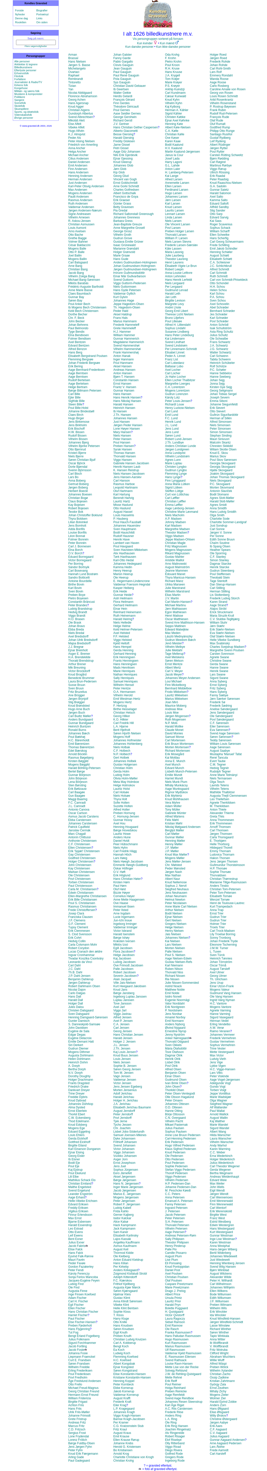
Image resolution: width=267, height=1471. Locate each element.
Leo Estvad (75, 1228)
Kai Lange (171, 176)
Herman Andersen (80, 179)
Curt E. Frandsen (79, 1360)
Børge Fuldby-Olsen (81, 1443)
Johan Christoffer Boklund (85, 515)
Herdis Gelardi (122, 96)
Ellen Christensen (80, 847)
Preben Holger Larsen (179, 231)
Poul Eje (73, 1166)
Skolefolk (19, 105)
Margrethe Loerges (177, 383)
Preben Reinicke (176, 1391)
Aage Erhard (76, 1197)
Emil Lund (171, 415)
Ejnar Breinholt (78, 650)
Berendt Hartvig (123, 498)
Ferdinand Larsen (176, 189)
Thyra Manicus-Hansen (180, 577)
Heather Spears (220, 550)
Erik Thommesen (221, 823)
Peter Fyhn (75, 1450)
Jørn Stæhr (217, 626)
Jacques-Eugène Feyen (84, 1280)
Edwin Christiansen (81, 892)
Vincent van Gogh (125, 179)
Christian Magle (175, 543)
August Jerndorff (124, 1111)
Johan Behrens (78, 325)
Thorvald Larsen (176, 234)
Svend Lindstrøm (176, 345)
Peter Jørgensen (124, 1201)
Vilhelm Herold (123, 695)
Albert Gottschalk (124, 193)
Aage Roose (218, 82)
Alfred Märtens (174, 816)
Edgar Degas (77, 1034)
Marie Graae (121, 255)
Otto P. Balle (76, 252)
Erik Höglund (121, 875)
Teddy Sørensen (220, 740)
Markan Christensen (81, 872)
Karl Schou (217, 293)
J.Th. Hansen (122, 415)
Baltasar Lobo (174, 366)
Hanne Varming (220, 1014)
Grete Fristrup (77, 1419)
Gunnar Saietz (219, 189)
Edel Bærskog (77, 750)
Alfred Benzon (77, 349)
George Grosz (122, 231)
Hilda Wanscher (220, 1135)
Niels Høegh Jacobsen (128, 861)
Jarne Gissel (121, 144)
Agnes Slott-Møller (222, 498)
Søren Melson (174, 660)
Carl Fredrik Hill (123, 723)
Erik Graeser (121, 200)
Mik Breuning (77, 667)
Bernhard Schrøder (222, 311)
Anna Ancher (76, 148)
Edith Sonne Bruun (222, 539)
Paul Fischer (76, 1318)
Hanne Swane (219, 667)
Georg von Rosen (221, 92)
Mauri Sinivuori (219, 439)
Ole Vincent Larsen (177, 224)
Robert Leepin (174, 269)
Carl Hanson (121, 480)
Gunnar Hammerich (126, 338)
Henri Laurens (174, 262)
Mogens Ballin (77, 259)
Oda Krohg (172, 54)
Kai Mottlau (172, 757)
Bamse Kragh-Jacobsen (129, 1419)
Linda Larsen (173, 217)
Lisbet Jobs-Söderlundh (128, 1131)
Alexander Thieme (222, 813)
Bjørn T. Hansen (123, 376)
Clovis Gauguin (123, 65)
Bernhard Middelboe (178, 688)
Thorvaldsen (218, 875)
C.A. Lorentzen (175, 387)
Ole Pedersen (174, 1156)
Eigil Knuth (120, 1332)
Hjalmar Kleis (122, 1294)
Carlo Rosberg (219, 86)
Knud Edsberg (77, 1124)
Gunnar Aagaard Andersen (227, 1440)
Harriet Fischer (78, 1315)
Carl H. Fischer (78, 1301)
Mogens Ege (76, 1128)
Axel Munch (173, 764)
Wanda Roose (219, 79)
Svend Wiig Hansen (223, 1266)
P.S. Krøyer (172, 86)
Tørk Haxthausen (124, 557)
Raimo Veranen (220, 1031)
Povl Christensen (79, 879)
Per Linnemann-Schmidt (181, 349)
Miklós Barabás (78, 283)
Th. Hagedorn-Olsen (126, 307)
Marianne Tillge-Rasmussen (228, 882)
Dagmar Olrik (174, 1055)
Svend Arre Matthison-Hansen (185, 622)
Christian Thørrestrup (224, 879)
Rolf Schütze (218, 366)
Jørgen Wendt (219, 1194)
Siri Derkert (75, 1045)
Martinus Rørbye (221, 165)
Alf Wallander (218, 1107)
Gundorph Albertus (80, 113)
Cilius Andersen (78, 158)
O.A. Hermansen (124, 692)
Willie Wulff (217, 1360)
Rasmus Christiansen (82, 906)
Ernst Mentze (174, 664)
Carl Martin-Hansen (178, 602)
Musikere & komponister (28, 94)
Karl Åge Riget (174, 1405)
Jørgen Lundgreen (177, 449)
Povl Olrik (171, 1066)
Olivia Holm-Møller (125, 778)
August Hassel (122, 512)
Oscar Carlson (77, 813)
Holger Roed (218, 54)
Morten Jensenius (125, 1090)
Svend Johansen (124, 1145)
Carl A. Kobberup (124, 1343)
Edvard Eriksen (78, 1204)
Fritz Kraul (120, 1429)
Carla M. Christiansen (82, 889)
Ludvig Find (76, 1284)
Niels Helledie (122, 622)
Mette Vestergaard (222, 1052)
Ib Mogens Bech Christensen (87, 307)
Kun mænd (167, 43)
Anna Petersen (175, 1197)
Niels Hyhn (120, 847)
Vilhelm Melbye (175, 647)
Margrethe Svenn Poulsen (227, 650)
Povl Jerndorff (122, 1118)
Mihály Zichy (218, 1391)
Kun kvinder (145, 43)
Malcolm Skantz (220, 442)
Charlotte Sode (219, 518)
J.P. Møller (172, 851)
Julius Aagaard (219, 1436)
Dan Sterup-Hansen (223, 584)
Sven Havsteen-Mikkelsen (130, 550)
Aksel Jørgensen (124, 1176)
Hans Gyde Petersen (127, 290)
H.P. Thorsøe (218, 868)
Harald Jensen (122, 1038)
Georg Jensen (122, 1031)
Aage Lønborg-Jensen (179, 508)
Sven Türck (217, 955)
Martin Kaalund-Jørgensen (182, 151)
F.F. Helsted (121, 636)
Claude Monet (174, 730)
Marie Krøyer (173, 82)
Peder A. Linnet (175, 356)
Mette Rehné (173, 1377)
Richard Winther (220, 1329)
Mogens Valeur (219, 989)
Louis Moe (172, 712)
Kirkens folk (21, 85)
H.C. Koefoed (122, 1360)
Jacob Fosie (76, 1350)
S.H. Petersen (174, 1221)
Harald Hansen (123, 404)
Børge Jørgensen (124, 1180)
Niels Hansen (122, 435)
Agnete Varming (220, 1010)
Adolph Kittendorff (125, 1277)
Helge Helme (121, 626)
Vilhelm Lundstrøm (177, 456)
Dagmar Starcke (220, 563)
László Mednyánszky (178, 636)
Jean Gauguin (122, 68)
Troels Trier (217, 927)
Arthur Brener (77, 664)
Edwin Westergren (222, 1225)
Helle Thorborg (219, 844)
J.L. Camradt (76, 806)
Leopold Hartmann (125, 487)
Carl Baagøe (76, 792)
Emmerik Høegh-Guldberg (130, 865)
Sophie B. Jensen (124, 1066)
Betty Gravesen (123, 207)
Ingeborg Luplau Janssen (130, 996)
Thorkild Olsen (174, 1090)
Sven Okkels (173, 1045)
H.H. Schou (217, 286)
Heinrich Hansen (124, 408)
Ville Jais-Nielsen (124, 982)
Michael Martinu (175, 605)
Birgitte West (218, 1214)
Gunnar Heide (122, 595)
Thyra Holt (120, 799)
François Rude (219, 117)
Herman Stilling (220, 591)
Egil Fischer (76, 1305)
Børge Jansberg (123, 993)
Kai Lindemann (175, 338)
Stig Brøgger (76, 702)
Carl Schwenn (219, 356)
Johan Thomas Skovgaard (227, 477)
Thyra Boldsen (77, 518)
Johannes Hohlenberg (127, 744)
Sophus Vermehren (222, 1045)
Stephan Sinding (220, 435)
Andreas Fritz (77, 1422)
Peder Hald (120, 311)
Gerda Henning (123, 650)
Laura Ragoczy (175, 1318)
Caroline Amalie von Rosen (228, 89)
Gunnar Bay (76, 297)
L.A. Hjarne (120, 726)
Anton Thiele (218, 809)
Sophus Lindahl (175, 328)
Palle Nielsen (173, 951)
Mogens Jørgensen (126, 1197)
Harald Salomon (220, 193)
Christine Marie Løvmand (181, 512)
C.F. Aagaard (218, 1429)
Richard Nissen (175, 976)
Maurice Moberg (176, 705)
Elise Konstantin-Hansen (129, 1374)
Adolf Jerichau (122, 1093)
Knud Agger (76, 106)
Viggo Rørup (218, 169)
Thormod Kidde (123, 1253)
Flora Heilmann (123, 602)
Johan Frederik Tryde (224, 941)
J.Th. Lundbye (174, 442)
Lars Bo (73, 477)
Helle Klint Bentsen (125, 1308)
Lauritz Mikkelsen (176, 695)
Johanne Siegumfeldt (224, 404)
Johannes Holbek (124, 761)
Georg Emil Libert (176, 311)
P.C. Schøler (218, 370)
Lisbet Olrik (172, 1062)
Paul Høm (119, 885)
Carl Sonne (217, 529)
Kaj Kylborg (172, 106)
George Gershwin (124, 117)
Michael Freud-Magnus (83, 1388)
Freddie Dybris (78, 1097)
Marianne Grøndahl (126, 248)
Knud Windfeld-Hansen (225, 1318)
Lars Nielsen (173, 944)
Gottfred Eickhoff (79, 1142)
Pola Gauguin (122, 79)
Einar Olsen (173, 1076)
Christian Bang (78, 269)
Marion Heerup (123, 574)
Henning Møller (175, 840)
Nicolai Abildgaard (80, 92)
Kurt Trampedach (221, 906)
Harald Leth (172, 293)
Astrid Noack (173, 986)
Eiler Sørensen (219, 726)
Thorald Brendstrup (81, 660)
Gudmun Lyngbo (176, 470)
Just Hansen (121, 421)
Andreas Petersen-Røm (180, 1235)
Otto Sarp (216, 214)
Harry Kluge (121, 1318)
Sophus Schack (220, 228)
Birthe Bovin (76, 584)
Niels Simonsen (220, 425)
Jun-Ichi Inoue (122, 920)
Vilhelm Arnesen (79, 217)
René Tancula (219, 757)
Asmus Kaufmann (125, 1246)
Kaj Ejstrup (75, 1169)
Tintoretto (74, 82)
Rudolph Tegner (220, 771)
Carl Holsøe (121, 792)
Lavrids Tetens (219, 785)
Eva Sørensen (219, 730)
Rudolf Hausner (123, 536)
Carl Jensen (121, 1027)
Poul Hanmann (123, 363)
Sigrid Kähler (173, 113)
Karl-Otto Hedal (123, 560)
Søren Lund (173, 435)
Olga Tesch (217, 782)
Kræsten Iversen (124, 941)
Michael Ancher (78, 155)
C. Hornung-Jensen (126, 816)
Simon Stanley (219, 560)
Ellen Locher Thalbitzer (180, 380)
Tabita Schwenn (220, 359)
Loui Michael (173, 681)
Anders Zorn (218, 1405)
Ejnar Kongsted (123, 1367)
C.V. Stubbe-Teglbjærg (224, 619)
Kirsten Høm (121, 882)
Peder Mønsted (175, 868)
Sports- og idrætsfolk (26, 111)
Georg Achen (77, 99)
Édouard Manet (175, 574)
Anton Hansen (122, 373)
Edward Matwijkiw (177, 629)
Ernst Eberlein (77, 1111)
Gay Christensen (79, 854)
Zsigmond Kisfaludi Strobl (130, 1273)
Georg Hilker (121, 716)
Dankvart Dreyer (79, 1090)
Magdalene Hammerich (128, 342)
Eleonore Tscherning (223, 944)
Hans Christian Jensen (128, 1034)
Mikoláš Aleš (76, 120)
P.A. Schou (217, 297)
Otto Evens (75, 1232)
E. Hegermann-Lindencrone (131, 581)
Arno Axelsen (77, 231)
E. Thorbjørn (218, 840)
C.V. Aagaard (218, 1433)
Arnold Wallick (219, 1114)
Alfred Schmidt (219, 269)
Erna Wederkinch (221, 1156)
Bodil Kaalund (174, 144)
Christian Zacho (220, 1374)
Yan (70, 89)
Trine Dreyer (76, 1093)
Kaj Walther (217, 1121)
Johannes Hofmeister (127, 740)
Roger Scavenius (221, 224)
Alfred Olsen (173, 1069)
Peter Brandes (77, 605)
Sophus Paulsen (176, 1131)
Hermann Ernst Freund (83, 1395)
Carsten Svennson (222, 653)
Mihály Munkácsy (176, 785)
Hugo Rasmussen (177, 1339)
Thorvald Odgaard (177, 1041)
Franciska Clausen (80, 917)
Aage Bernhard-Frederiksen (86, 370)
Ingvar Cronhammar (81, 955)
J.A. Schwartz (219, 345)
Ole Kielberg (121, 1256)
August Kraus (122, 1433)
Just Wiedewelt (220, 1259)
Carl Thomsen (219, 830)
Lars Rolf (216, 72)
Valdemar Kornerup (126, 1395)
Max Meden (173, 633)
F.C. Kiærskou (122, 1280)
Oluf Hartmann (123, 491)
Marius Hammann (125, 321)
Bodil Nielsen (173, 913)
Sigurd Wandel (219, 1128)
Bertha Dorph (77, 1069)
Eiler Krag (119, 1405)
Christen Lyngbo (176, 466)
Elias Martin (173, 595)
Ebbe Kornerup (123, 1388)
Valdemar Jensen (124, 1079)
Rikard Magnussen (177, 553)
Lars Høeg (120, 858)
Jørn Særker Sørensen (225, 698)
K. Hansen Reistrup (126, 470)
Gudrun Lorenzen (176, 394)
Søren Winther (219, 1332)
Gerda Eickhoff (78, 1138)
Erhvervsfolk (21, 73)
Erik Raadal (217, 176)
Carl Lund (171, 411)
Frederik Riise (174, 1412)
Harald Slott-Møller (222, 501)
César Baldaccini (79, 245)
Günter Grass (122, 203)
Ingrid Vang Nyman (222, 1000)
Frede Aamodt (219, 1450)
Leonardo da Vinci (80, 962)
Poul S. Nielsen (175, 955)
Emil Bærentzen (78, 744)
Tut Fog (73, 1332)
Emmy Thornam (220, 851)
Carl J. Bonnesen (79, 546)
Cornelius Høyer (124, 896)
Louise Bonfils (77, 532)
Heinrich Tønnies (221, 958)
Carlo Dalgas (76, 993)
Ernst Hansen (122, 383)
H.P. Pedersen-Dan (178, 1183)
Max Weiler (217, 1183)
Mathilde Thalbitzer (222, 792)
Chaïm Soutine (219, 543)
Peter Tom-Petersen (223, 892)
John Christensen (79, 865)
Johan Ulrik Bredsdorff (83, 640)
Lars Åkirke (217, 1446)
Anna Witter (217, 1339)
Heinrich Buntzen (79, 726)
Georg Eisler (76, 1156)
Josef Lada (172, 158)
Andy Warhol (218, 1145)
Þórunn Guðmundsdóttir (129, 273)
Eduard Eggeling (79, 1131)
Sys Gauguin (121, 82)
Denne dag (21, 18)
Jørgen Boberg (78, 487)
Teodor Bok (75, 512)
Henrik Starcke (219, 567)
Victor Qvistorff (174, 1315)
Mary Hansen (122, 432)
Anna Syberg (218, 681)
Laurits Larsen (174, 210)
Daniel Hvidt (121, 840)
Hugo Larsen (173, 193)
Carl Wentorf (218, 1208)
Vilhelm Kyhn (173, 103)
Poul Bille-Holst (78, 408)
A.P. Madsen (173, 518)
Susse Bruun (76, 685)
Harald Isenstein (124, 934)
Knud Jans (120, 989)
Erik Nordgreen (175, 1007)
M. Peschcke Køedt (178, 1190)
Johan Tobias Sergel (223, 394)
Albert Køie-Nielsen (178, 127)
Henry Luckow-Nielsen (180, 408)
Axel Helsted (121, 633)
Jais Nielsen (173, 934)
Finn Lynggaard (175, 480)
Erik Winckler (218, 1311)
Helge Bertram (77, 387)
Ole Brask (74, 622)
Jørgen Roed (218, 58)
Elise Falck (75, 1249)
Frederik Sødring (221, 705)
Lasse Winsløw (220, 1325)
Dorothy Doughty (79, 1076)
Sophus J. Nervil (176, 885)
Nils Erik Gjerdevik (125, 155)
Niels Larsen (173, 221)
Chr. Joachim (122, 1128)
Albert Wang (218, 1131)
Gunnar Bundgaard (81, 723)
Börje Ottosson (175, 1114)
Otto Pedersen (174, 1159)
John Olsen (172, 1086)
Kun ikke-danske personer (173, 46)
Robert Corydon (78, 948)
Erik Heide (120, 591)
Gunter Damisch (79, 1021)
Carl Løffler (172, 498)
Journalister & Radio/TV (28, 82)
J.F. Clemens (76, 920)
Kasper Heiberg (123, 588)
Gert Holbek (121, 757)
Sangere (19, 99)
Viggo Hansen (122, 460)
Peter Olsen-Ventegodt (180, 1093)
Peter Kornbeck (123, 1384)
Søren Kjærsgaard (125, 1291)
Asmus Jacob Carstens (83, 816)
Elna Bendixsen (78, 335)
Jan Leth (170, 297)
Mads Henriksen (124, 667)
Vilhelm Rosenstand (223, 103)
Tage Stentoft (218, 581)
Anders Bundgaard (80, 719)
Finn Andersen (77, 169)
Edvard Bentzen (78, 345)
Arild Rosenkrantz (221, 99)
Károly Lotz (172, 397)
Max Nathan (173, 875)
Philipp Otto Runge (222, 131)
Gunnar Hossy (122, 820)
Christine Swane (220, 660)
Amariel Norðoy (175, 1017)
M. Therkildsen (219, 806)
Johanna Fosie (78, 1353)
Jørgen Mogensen (177, 716)
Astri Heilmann (123, 598)
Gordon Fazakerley (81, 1266)
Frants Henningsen (125, 660)
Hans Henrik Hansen (127, 397)
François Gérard (124, 99)
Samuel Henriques (125, 681)
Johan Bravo (76, 626)
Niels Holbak (121, 747)
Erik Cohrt (74, 937)
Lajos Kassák (122, 1239)
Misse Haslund (123, 505)
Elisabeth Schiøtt (221, 259)
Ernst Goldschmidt (125, 183)
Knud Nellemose (176, 882)
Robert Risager (175, 1436)
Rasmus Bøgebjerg (81, 757)
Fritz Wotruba (219, 1350)
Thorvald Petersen (177, 1225)
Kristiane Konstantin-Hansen (132, 1377)
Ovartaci (73, 72)
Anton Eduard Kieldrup (128, 1259)
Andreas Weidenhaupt (224, 1176)
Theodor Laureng (176, 259)
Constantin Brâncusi (81, 602)
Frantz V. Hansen (124, 387)
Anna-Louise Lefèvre (178, 273)
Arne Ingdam (121, 913)
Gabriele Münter (175, 813)
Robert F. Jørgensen (126, 1204)
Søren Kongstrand (125, 1370)
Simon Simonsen (221, 432)
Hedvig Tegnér (219, 768)
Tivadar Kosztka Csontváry (86, 958)
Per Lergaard (173, 286)
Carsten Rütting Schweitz (226, 155)
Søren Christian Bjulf (81, 460)
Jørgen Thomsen (221, 834)
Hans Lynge (173, 477)
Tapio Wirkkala (219, 1336)
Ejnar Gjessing (123, 158)
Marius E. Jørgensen (127, 1194)
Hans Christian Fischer (83, 1311)
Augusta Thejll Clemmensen (228, 795)
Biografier (42, 10)
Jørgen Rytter (219, 148)
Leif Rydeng (218, 141)
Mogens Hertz (122, 702)
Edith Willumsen (220, 1298)
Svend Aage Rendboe (179, 1398)
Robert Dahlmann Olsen (84, 986)
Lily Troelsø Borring (222, 934)
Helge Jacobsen (123, 955)
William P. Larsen (176, 238)
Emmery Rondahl (221, 75)
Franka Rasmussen (178, 1332)
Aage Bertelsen (78, 383)
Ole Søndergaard (221, 716)
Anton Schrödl (219, 325)
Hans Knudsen (123, 1325)
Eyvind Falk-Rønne (81, 1256)
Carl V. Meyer (174, 671)
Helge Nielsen (174, 927)
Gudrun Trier (218, 917)
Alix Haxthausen (124, 553)
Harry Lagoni (173, 162)
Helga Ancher (77, 151)
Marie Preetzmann (177, 1287)
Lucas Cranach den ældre (85, 951)
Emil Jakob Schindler (223, 248)
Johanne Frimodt (79, 1415)
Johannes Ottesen (177, 1104)
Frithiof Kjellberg (124, 1284)
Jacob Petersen (175, 1214)
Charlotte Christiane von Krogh (133, 1457)
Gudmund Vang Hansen (225, 993)
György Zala (218, 1384)
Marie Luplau (173, 463)
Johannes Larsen (176, 196)
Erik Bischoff (76, 428)
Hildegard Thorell (221, 847)
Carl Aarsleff (218, 1453)
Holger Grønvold (124, 252)
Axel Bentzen (77, 342)
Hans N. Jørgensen (126, 1183)
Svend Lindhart (175, 342)
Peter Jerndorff (123, 1114)
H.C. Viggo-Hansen (222, 1069)
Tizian (72, 86)
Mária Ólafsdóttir (176, 1048)
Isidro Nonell (173, 996)
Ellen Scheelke (219, 234)
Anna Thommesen (222, 820)
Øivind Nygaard (175, 1027)
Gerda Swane (219, 664)
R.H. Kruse (172, 68)
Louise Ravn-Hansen (179, 1363)
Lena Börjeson (77, 782)
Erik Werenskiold (221, 1211)
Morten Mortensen (177, 747)
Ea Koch (118, 1350)
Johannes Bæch (79, 733)
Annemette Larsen (177, 183)
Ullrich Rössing (219, 172)
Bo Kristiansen (122, 1450)
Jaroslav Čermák (79, 830)
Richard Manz (174, 581)
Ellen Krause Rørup (126, 1440)
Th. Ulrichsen (218, 979)
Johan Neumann (176, 896)
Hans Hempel (122, 647)
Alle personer (22, 61)
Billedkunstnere (23, 67)
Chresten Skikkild (221, 446)
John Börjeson (77, 778)
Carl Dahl (74, 965)
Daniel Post (172, 1270)
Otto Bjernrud (77, 449)
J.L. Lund (171, 425)
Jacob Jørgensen (124, 1190)
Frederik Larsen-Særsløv (181, 245)
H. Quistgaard (174, 1311)
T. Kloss (118, 1315)
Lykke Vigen (218, 1066)
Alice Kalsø (120, 1221)
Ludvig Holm (121, 775)
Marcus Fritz (76, 1426)
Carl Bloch (75, 473)
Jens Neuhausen (176, 892)
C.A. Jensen (121, 1024)
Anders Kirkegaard (125, 1270)
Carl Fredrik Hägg (125, 851)
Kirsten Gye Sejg (221, 387)
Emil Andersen (77, 165)
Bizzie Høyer (121, 892)
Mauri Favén (76, 1259)
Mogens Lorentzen (177, 390)
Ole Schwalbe (219, 338)
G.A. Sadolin (218, 186)
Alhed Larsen (174, 179)
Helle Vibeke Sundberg (225, 640)
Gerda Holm (121, 771)
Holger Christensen (81, 861)
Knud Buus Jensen (125, 1055)
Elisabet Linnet (175, 352)
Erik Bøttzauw (77, 789)
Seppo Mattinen (175, 626)
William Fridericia (79, 1398)
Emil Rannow (174, 1325)
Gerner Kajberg (123, 1214)
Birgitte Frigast (77, 1401)
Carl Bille (74, 394)
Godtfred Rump (220, 127)
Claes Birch (75, 415)
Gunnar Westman (221, 1235)
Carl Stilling (217, 588)
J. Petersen (172, 1211)
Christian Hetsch (124, 712)
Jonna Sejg (217, 383)
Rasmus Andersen (80, 200)
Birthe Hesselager (125, 709)
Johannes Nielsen (177, 937)
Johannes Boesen (80, 494)
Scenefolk (20, 102)
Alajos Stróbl (218, 608)
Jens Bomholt (77, 525)
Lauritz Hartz (121, 501)
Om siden (42, 22)
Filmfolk (18, 76)
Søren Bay (75, 300)
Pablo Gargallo (123, 61)
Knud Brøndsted (79, 705)
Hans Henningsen (125, 664)
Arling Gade (76, 1457)
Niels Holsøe (121, 795)
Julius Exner (76, 1242)
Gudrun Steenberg (222, 570)
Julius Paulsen (174, 1128)
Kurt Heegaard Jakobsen (129, 986)
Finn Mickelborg (175, 685)
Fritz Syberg (218, 688)
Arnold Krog (121, 1453)
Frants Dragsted (79, 1083)
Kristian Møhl (173, 823)
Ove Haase (120, 903)
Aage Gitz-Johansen (126, 151)
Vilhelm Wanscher (221, 1142)
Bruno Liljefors (174, 318)
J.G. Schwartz (219, 349)
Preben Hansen (123, 446)
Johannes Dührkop (80, 1104)
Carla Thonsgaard (221, 837)
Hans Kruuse (173, 72)
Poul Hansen (121, 442)
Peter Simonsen (220, 428)
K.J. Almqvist (76, 134)
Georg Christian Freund (83, 1391)
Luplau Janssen (123, 1000)
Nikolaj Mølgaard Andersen (183, 827)
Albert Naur (172, 879)
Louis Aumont (77, 228)
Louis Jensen (122, 1059)
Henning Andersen (80, 176)
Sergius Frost (77, 1433)
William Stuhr (218, 622)
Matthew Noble (175, 989)
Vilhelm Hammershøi (127, 349)
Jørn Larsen (173, 200)
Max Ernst (75, 1218)
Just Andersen (77, 183)
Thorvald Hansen (124, 456)
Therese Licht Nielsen (179, 314)
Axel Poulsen (173, 1273)
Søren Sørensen (220, 737)
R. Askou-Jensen (79, 221)
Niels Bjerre (76, 456)
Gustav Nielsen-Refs (178, 962)
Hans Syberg (218, 692)
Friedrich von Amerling (83, 144)
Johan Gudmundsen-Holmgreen (134, 266)
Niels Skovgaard (220, 480)
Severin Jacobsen (125, 976)
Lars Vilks (216, 1072)
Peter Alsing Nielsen (81, 141)
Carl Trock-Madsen (222, 931)
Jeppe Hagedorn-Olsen (128, 304)
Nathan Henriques (125, 674)
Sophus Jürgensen (125, 1169)
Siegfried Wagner (221, 1104)
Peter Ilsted (120, 910)
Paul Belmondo (78, 328)
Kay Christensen (79, 868)
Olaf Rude (216, 120)
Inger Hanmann (123, 359)
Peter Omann (174, 1100)
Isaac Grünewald (124, 245)
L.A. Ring (171, 1419)
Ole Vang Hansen (221, 996)
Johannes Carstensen (82, 823)
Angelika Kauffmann (126, 1242)
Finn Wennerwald (221, 1204)
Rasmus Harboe (124, 484)
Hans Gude (120, 259)
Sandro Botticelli (79, 577)
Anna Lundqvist (175, 453)
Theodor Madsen (176, 532)
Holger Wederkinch (222, 1159)
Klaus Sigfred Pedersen (180, 1149)
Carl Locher (172, 373)
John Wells (217, 1187)
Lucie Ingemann (123, 917)
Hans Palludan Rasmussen (183, 1336)
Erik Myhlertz (173, 795)
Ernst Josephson (124, 1163)
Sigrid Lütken (173, 487)
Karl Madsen (173, 525)
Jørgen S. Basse (79, 65)
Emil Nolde (172, 993)
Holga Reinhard (175, 1388)
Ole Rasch (172, 1329)
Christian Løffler (175, 501)
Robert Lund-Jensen (178, 439)
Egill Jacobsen (122, 948)
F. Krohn (170, 58)
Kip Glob (119, 172)
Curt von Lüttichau (177, 494)
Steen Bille (75, 404)
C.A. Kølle (171, 131)
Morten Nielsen (175, 948)
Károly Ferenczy (79, 1273)
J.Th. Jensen (121, 1048)
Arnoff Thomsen (220, 827)
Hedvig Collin (77, 941)
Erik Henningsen (124, 657)
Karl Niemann (174, 965)
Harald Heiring (122, 619)
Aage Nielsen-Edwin (178, 958)
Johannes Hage (123, 300)
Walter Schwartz (220, 352)
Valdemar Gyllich (124, 293)
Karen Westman (220, 1242)
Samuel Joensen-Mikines (129, 1135)
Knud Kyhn (172, 99)
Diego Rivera (173, 1450)
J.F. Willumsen (219, 1301)
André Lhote (173, 307)
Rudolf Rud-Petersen (223, 113)
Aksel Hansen (122, 366)
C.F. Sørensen (219, 723)
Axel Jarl (119, 1007)
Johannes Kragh (124, 1412)
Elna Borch (75, 550)
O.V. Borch (75, 553)
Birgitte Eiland (77, 1145)
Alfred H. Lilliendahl (178, 325)
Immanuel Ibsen (123, 906)
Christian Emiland (80, 1183)
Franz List (171, 359)
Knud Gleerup (122, 162)
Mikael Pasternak (176, 1124)
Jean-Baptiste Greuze (127, 224)
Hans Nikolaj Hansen (127, 401)
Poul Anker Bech (79, 304)
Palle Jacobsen (123, 969)
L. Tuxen (215, 951)
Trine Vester (218, 1048)
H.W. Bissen (76, 432)
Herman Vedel (219, 1021)
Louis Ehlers (76, 1135)
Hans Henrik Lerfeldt (178, 279)
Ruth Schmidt (219, 276)
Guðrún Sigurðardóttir (224, 415)
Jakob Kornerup (123, 1391)
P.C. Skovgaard (220, 484)
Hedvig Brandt (77, 612)
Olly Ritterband (175, 1443)
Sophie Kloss (122, 1311)
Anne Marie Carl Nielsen (181, 906)
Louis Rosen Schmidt (224, 96)
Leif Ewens (75, 1235)
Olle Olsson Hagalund (179, 1097)
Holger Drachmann (80, 1079)
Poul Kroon (172, 65)
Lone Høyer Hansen (126, 428)
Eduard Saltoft (219, 203)
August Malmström (177, 567)
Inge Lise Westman (222, 1239)
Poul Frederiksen (79, 1374)
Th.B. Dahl (75, 972)
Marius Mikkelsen (176, 698)
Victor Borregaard (80, 560)
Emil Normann (174, 1021)
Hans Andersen (78, 172)
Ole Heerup (120, 577)
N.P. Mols (171, 723)
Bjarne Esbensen (79, 1221)
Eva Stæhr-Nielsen (222, 633)
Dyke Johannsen (124, 1138)
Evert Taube (218, 761)
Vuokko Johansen (125, 1156)
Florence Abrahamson (82, 96)
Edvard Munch (174, 768)
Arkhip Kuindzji (175, 89)
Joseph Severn (219, 397)
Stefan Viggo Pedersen (180, 1169)
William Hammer (124, 335)
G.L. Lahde (172, 165)
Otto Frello (75, 1384)
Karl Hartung (121, 494)
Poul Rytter (217, 151)
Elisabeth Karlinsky (125, 1235)
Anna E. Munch (175, 761)
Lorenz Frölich (77, 1440)
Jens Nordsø (173, 1014)
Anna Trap (216, 910)
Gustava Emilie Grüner (128, 241)
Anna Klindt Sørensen (127, 1301)
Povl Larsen (173, 228)
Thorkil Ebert (76, 1114)
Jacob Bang (76, 273)
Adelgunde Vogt (220, 1083)
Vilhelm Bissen (78, 439)
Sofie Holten (121, 802)
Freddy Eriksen (78, 1208)
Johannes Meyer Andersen (182, 678)
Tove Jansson (122, 1003)
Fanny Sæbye (219, 695)
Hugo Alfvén (76, 131)
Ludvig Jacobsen (124, 962)
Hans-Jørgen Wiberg (223, 1249)
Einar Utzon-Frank (222, 986)
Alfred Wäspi (218, 1363)
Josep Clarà (76, 913)
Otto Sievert (217, 411)
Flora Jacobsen (123, 951)
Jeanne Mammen (176, 570)
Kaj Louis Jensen (124, 1052)
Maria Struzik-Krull (222, 615)
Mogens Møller (175, 858)
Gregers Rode (174, 1457)
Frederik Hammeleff (126, 325)
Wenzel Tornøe (219, 899)
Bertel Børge (76, 771)
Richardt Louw (174, 404)
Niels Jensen (121, 1062)
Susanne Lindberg (177, 331)
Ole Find (73, 1287)
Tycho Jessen (122, 1124)
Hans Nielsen (77, 61)
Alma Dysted (76, 1107)
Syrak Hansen (122, 449)
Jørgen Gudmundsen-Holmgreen (134, 269)
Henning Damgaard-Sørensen (88, 1017)
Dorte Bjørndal (77, 466)
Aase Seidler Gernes (127, 113)
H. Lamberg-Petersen (179, 172)
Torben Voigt (218, 1090)
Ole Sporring (218, 553)
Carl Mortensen (175, 740)
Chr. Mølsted (173, 865)
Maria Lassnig (174, 252)
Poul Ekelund (77, 1173)
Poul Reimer (173, 1384)
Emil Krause (121, 1436)
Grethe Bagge (77, 238)
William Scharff (219, 231)
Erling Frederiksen (80, 1370)
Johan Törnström (221, 962)
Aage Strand (218, 605)
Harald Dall (75, 1000)
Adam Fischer (77, 1298)
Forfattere (20, 79)
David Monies (174, 733)
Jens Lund (172, 428)
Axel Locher (173, 370)
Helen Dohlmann (79, 1059)
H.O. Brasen (76, 619)
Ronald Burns (77, 730)
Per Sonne (217, 536)
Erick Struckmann (221, 612)
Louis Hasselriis (123, 515)
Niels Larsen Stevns (178, 241)
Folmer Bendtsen (79, 338)
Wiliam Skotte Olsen (223, 449)
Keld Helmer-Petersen (127, 629)
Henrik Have (121, 539)
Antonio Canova (78, 809)
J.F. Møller (172, 847)
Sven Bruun (76, 688)
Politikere (19, 96)
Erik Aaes (216, 1426)
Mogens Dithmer (79, 1052)
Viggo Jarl (119, 1010)
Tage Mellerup (174, 653)
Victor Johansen (123, 1149)
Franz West (217, 1218)
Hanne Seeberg (220, 376)
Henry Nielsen (174, 931)
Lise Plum (171, 1259)
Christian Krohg (123, 1460)
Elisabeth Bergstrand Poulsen (87, 356)
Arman (72, 54)
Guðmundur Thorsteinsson (227, 865)
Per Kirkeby (121, 1266)
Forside (19, 10)
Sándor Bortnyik (78, 567)
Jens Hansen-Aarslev (127, 477)
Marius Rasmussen (178, 1346)
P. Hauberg (120, 518)
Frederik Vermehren (223, 1038)
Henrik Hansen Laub (126, 466)
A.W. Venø (217, 1027)
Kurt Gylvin (120, 297)
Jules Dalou (76, 1007)
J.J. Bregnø (75, 647)
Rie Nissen (172, 979)
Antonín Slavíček (221, 491)
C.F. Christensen (79, 844)
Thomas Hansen (124, 453)
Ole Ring (171, 1422)
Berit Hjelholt (121, 730)
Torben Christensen (81, 882)
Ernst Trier (216, 913)
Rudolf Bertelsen (79, 380)
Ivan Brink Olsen (176, 1083)
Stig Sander (217, 210)
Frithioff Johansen (125, 1142)
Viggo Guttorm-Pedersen (129, 283)
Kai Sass (215, 221)
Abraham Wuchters (222, 1356)
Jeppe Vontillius (220, 1093)
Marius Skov (218, 456)
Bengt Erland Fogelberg (84, 1336)
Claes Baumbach (79, 293)
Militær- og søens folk (26, 91)
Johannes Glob (123, 165)
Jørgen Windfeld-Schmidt (226, 1322)
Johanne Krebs (123, 1443)
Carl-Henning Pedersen (180, 1138)
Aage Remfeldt (175, 1395)
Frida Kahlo (120, 1211)
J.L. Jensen (120, 1045)
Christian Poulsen (176, 1277)
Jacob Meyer (173, 674)
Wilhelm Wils (218, 1308)
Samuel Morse (174, 737)
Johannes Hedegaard (127, 563)
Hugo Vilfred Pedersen (180, 1145)
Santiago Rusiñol (221, 134)
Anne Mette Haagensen (128, 899)
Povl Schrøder (219, 321)
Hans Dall (74, 996)
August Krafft (121, 1398)
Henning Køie (174, 124)
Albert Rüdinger (220, 144)
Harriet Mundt (174, 778)
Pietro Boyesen (78, 598)
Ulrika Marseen (175, 584)
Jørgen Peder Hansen (127, 425)
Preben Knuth (122, 1336)
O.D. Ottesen (173, 1107)
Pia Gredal (120, 210)
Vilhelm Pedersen (176, 1180)
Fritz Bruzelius (77, 692)
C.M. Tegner (218, 764)
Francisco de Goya (125, 196)
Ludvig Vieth (218, 1059)
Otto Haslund (122, 508)
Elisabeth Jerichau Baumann (132, 1107)
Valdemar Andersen (81, 207)
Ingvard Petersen (176, 1208)
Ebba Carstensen (79, 820)
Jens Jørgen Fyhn (80, 1446)
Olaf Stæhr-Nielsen (222, 636)
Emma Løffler (174, 505)
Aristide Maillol (174, 560)
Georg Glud (121, 176)
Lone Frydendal (78, 1436)
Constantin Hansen (125, 380)
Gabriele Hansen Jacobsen (131, 463)
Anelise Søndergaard (224, 709)
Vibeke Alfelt (76, 127)
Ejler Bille (74, 397)
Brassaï (73, 58)
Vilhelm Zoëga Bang (81, 276)
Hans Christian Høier (127, 879)
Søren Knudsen (123, 1329)
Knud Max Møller (176, 854)
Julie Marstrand (175, 588)
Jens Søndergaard (222, 712)
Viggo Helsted (122, 640)
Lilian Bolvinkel (78, 522)
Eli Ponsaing (173, 1263)
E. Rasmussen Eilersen (180, 1356)
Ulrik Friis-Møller (79, 1412)
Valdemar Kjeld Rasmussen (183, 1353)
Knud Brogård (77, 674)
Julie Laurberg (174, 255)
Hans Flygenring (79, 1329)
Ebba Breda (76, 629)
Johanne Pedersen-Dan (180, 1187)
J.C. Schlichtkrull (221, 266)
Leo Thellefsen (219, 799)
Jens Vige (216, 1062)
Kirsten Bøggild (78, 761)
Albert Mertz (173, 667)
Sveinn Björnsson (79, 470)
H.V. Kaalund (173, 148)
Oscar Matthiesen (176, 619)
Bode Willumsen (220, 1294)
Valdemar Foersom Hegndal (131, 584)
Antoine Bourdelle (80, 581)
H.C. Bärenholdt (78, 740)
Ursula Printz (173, 1298)
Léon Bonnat (76, 536)
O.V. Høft (119, 872)
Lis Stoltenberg (219, 595)
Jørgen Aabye (219, 1422)
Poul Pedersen (175, 1163)
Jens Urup (216, 982)
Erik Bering (75, 366)
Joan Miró (171, 702)
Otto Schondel (219, 283)
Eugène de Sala (78, 1031)
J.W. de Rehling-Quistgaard (183, 1374)
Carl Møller (172, 834)
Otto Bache (75, 234)
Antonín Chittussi (79, 837)
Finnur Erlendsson (80, 1214)
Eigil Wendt (217, 1190)
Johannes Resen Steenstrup (183, 1401)
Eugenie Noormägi (177, 1000)
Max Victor (217, 1055)
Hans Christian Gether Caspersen (135, 127)
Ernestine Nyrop (175, 1031)
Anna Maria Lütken (177, 484)
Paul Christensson (80, 885)
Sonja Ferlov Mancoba (83, 1277)
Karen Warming (220, 1149)
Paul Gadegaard (79, 1460)
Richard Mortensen (177, 750)
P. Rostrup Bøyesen (223, 106)
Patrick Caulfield (79, 827)
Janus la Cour (174, 155)
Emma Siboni (218, 401)
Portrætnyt (42, 14)
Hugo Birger (76, 418)
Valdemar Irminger (125, 927)
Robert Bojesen (78, 508)
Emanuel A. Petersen (179, 1201)
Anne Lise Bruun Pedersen (182, 1135)
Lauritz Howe (122, 834)
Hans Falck (75, 1253)
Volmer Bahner (78, 241)
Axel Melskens (174, 657)
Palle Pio (171, 1249)
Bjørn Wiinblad (219, 1270)
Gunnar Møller (174, 837)
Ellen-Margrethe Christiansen (87, 896)
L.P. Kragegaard (123, 1408)
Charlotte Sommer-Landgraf (228, 522)
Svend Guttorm (123, 279)
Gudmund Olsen (176, 1079)
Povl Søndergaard (222, 719)
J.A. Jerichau (121, 1104)
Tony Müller (172, 809)
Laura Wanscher (220, 1138)
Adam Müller (173, 806)
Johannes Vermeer (222, 1034)
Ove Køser (172, 138)
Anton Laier (172, 169)
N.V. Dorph (75, 1072)
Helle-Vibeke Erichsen (82, 1201)
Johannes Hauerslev (126, 525)
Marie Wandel (219, 1124)
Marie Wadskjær (220, 1097)
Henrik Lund (173, 421)
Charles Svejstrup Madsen (227, 647)
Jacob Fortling (77, 1346)
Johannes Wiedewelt (223, 1256)
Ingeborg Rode (175, 1460)
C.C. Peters (172, 1194)
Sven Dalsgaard (78, 1014)
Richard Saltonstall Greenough (133, 214)
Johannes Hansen (125, 418)
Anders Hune (122, 837)
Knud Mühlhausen (177, 799)
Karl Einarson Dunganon (84, 1149)
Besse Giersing (123, 134)
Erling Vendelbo (220, 1024)
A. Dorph (74, 1066)
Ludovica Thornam (222, 854)
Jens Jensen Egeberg (127, 1086)
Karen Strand (218, 602)
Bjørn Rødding (219, 158)
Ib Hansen (120, 411)
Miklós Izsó (120, 944)
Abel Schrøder (219, 307)
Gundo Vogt (217, 1086)
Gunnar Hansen (123, 390)
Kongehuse (21, 88)
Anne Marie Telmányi (223, 775)
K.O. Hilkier (120, 719)
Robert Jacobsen (124, 972)
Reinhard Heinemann (127, 612)
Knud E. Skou (219, 453)
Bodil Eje (74, 1163)
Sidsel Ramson (175, 1322)
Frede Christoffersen (81, 910)
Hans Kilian (120, 1263)
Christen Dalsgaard (81, 1010)
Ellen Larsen (173, 186)
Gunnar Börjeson (79, 775)
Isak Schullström (220, 328)
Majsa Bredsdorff (79, 643)
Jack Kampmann (124, 1228)
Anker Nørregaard (177, 1038)
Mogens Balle (77, 248)
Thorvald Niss (174, 972)
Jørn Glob (119, 169)
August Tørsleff (220, 969)
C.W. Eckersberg (79, 1118)
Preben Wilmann (221, 1305)
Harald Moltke (174, 726)
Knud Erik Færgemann (83, 1453)
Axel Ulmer (217, 972)
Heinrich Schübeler (222, 363)
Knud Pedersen (175, 1152)
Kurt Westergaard (221, 1232)
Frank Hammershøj (126, 352)
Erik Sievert (217, 408)
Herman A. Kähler (177, 110)
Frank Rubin (218, 110)
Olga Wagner (218, 1100)
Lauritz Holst (121, 789)
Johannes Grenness (126, 217)
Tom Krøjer (172, 79)
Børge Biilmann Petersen (84, 390)
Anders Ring (173, 1415)
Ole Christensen (79, 875)
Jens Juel (119, 1166)
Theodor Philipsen (177, 1242)
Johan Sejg (217, 380)
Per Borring (75, 563)
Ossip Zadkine (219, 1377)
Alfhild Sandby (219, 207)
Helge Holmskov (124, 785)
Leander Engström (80, 1194)
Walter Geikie (122, 92)
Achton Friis (76, 1405)
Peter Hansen (122, 439)
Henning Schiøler (221, 252)
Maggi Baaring (77, 799)
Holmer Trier (218, 924)
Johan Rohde (218, 65)
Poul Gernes (121, 110)
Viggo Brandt (76, 615)
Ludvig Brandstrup (80, 608)
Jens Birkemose (78, 421)
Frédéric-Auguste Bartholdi (86, 286)
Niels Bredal (76, 633)
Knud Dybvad (77, 1100)
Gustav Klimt (121, 1298)
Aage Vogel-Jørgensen (225, 1079)
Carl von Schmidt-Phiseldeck (229, 279)
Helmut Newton (175, 899)
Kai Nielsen (172, 941)
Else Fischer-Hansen (82, 1322)
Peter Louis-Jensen (178, 401)
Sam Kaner (120, 1232)
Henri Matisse (174, 615)
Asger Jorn (120, 1159)
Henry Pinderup (175, 1246)
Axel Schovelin (219, 304)
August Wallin (219, 1118)
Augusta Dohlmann (81, 1055)
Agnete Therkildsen (222, 802)
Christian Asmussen (81, 224)
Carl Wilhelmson (220, 1284)
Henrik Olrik (173, 1059)
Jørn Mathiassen (176, 608)
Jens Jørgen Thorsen (224, 861)
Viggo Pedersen (175, 1176)
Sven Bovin (75, 591)
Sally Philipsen (174, 1239)
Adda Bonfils (76, 529)
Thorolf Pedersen (176, 1173)
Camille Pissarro (176, 1253)
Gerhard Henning (124, 653)
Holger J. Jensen (124, 1041)
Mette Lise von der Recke (182, 1367)
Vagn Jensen (121, 1076)
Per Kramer (120, 1422)
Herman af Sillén (221, 418)
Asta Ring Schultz (221, 331)
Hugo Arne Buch (79, 709)
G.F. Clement (77, 924)
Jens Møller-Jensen (178, 861)
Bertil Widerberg (220, 1253)
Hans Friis (75, 1408)
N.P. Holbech (121, 754)
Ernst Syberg (218, 685)
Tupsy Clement (78, 927)
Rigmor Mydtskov (176, 792)
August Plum (173, 1256)
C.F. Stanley (218, 557)
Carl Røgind (218, 162)
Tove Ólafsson (174, 1052)
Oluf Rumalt (217, 124)
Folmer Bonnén (78, 539)
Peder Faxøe (76, 1263)
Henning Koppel (123, 1381)
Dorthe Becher (77, 314)
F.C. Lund (171, 418)
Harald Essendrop (80, 1225)
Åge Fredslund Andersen (84, 1381)
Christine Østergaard (223, 1419)
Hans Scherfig (219, 238)
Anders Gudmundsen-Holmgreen (135, 262)
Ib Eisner (74, 1159)
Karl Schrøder (219, 318)
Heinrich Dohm (78, 1062)
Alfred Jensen (122, 1017)
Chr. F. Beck (76, 318)
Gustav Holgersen (125, 764)
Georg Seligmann (221, 390)
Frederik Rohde (220, 61)
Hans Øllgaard (219, 1408)
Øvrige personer (23, 117)
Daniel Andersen (79, 162)
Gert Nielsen (173, 920)
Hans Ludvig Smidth (223, 512)
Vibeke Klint (121, 1305)
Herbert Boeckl (78, 491)
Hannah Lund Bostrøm (83, 574)
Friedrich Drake (78, 1086)
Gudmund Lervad (176, 290)
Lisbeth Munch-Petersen (181, 771)
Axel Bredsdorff (78, 636)
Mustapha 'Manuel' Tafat (226, 754)
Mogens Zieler (219, 1395)
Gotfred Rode (174, 1453)
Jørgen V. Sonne (221, 532)
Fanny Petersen (175, 1204)
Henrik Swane (219, 671)
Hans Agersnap (78, 103)
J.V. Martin (172, 598)
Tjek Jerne (120, 1121)
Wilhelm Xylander (221, 1370)
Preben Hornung (124, 813)
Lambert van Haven (126, 543)
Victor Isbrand (122, 931)
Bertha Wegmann (221, 1173)
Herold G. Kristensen (127, 1446)
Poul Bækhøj (76, 737)
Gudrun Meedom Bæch (180, 640)
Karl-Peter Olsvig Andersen (86, 186)
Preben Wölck (219, 1367)
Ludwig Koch (121, 1353)
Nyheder (20, 14)
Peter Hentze (122, 688)
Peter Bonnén (77, 543)
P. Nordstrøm (173, 1010)
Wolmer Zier (218, 1398)
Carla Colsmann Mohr (82, 944)
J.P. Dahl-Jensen (79, 976)
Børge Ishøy (121, 937)
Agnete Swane (219, 657)
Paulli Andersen (78, 196)
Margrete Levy (174, 304)
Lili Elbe (73, 1176)
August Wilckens (221, 1273)
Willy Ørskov (218, 1415)
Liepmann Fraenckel (81, 1356)
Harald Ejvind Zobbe (223, 1401)
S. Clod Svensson (80, 934)
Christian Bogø (78, 498)
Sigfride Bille (76, 401)
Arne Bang (75, 266)
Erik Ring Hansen (176, 1426)
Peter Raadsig (219, 179)
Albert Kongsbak (124, 1363)
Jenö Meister (173, 643)
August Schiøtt (219, 255)
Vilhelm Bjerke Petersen (84, 446)
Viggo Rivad (173, 1446)
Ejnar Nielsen (174, 917)
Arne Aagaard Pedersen (225, 1443)
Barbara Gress (123, 221)
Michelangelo (77, 68)
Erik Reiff (171, 1381)
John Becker (76, 321)
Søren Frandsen (79, 1363)
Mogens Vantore (220, 1007)
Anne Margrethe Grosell (129, 228)
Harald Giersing (123, 138)
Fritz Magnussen (176, 546)
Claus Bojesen (77, 501)
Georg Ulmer (218, 976)
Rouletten (20, 22)
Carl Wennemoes (221, 1197)
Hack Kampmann (124, 1225)
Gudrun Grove (122, 238)
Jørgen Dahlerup (79, 982)
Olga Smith (217, 515)
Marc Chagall (77, 834)
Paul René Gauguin (126, 75)
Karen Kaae (173, 141)
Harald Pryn (173, 1305)
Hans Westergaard (222, 1228)
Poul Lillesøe (173, 321)
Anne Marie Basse (80, 290)
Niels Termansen (221, 778)
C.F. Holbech (121, 750)
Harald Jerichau (123, 1097)
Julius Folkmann (79, 1339)
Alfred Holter (121, 809)
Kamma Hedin (122, 567)
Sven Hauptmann (124, 529)
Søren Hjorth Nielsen (127, 733)
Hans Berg (75, 352)
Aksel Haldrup (122, 314)
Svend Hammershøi (126, 345)
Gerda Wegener (220, 1169)
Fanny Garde (122, 58)
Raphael (73, 75)
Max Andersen (77, 189)
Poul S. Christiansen (81, 903)
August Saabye (220, 750)
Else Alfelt (74, 124)
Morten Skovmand (222, 487)
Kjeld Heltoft (121, 643)
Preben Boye (76, 595)
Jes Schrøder (218, 314)
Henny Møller (174, 844)
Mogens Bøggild (79, 764)
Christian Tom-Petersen (225, 889)
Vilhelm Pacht (174, 1121)
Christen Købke (175, 117)
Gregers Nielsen (176, 924)
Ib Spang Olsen (220, 546)
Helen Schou (218, 290)
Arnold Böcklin (77, 754)
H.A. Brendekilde (79, 657)
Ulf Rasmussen (175, 1350)
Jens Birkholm (77, 425)
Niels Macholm (175, 515)
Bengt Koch (121, 1346)
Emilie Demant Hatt (81, 1041)
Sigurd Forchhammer (82, 1343)
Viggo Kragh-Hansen (127, 1415)
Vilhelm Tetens (219, 789)
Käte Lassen (173, 248)
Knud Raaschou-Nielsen (226, 183)
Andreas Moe (174, 709)
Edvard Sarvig (219, 217)
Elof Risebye (173, 1440)
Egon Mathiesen (176, 612)
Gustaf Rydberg (220, 138)
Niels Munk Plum (176, 782)
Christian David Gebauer (129, 86)
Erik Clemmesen (79, 931)
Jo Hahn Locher (175, 376)
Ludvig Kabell (122, 1208)
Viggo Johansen (123, 1152)
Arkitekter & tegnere (26, 64)
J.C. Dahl (74, 969)
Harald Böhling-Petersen (84, 768)
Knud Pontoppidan (177, 1266)
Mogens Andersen (80, 193)
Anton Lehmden (175, 276)
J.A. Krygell (172, 75)
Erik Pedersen (174, 1142)
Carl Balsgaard (78, 262)
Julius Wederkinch (222, 1163)
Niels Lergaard (174, 283)
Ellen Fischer (76, 1308)
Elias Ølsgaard (219, 1412)
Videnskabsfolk (23, 114)
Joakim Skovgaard (222, 473)
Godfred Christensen (82, 858)
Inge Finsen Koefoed (82, 1294)
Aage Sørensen (220, 747)
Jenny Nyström (175, 1034)
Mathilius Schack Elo (82, 1180)
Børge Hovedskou (125, 830)
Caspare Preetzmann (179, 1284)
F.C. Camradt (77, 802)
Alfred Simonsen (220, 421)
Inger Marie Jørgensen (128, 1187)
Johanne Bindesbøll (81, 411)
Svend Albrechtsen (80, 117)
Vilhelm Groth (122, 234)
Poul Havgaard (123, 546)
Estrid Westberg (220, 1221)
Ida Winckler (218, 1315)
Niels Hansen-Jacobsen (129, 473)
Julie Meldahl (173, 650)
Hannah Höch (122, 854)
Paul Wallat (217, 1111)
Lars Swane (217, 674)
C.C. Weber (217, 1152)
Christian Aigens (79, 110)
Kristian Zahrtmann (222, 1381)
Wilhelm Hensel (123, 685)
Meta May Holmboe (126, 782)
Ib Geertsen (121, 89)
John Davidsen (78, 1027)
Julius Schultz (219, 335)
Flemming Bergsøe (80, 359)
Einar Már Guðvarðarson (129, 276)
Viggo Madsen (174, 536)
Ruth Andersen (78, 203)
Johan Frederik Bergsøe (84, 363)
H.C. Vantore (218, 1003)
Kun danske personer (139, 46)
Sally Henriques (123, 678)
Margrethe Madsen (177, 529)
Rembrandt (75, 79)
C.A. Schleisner (220, 262)
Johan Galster (122, 54)
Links (39, 18)
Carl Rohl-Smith (220, 68)
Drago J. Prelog (175, 1291)
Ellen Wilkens (219, 1291)
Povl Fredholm (77, 1377)
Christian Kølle (174, 134)
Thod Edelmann (78, 1121)
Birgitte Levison (175, 300)
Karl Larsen (172, 203)
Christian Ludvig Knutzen (129, 1339)
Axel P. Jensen (123, 1021)
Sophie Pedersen (176, 1166)
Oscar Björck (76, 463)
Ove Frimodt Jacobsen (128, 965)
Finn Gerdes (121, 103)
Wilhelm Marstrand (177, 591)
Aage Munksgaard (177, 789)
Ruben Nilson (174, 969)
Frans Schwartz (220, 342)
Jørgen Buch (76, 712)
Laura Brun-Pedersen (82, 681)
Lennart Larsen (175, 214)
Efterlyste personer (25, 70)
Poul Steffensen (220, 574)
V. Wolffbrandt (219, 1346)
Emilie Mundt (173, 775)
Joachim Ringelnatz (178, 1429)
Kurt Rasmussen (176, 1343)
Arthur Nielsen (174, 910)
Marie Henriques (124, 671)
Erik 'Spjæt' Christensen (84, 851)
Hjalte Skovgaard (221, 470)
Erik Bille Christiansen (82, 899)
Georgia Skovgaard (222, 463)
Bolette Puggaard (176, 1308)
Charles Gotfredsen (126, 189)
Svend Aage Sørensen (224, 733)
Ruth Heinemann (124, 615)
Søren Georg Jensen (127, 1069)
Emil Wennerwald (221, 1201)
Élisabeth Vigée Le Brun (181, 266)
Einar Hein (120, 608)
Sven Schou (218, 300)
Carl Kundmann (175, 92)
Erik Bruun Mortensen (179, 744)
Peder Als (74, 138)
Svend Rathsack (176, 1360)
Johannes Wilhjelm (222, 1287)
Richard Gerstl (122, 120)
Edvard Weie (218, 1180)
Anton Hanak (121, 356)
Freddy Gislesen (124, 141)
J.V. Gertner (121, 124)
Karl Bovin (75, 588)
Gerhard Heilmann (125, 605)
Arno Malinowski (176, 563)
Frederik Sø (217, 702)
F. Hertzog (120, 705)
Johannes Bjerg (78, 442)
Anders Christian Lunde (180, 446)
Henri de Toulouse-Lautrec (227, 903)
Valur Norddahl (175, 1003)
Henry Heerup (122, 570)
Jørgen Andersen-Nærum (85, 210)
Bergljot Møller (174, 830)
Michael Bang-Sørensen (84, 279)
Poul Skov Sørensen (223, 460)
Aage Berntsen (78, 373)
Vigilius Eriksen (78, 1211)
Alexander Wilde (220, 1277)
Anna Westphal (220, 1246)
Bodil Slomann (219, 494)
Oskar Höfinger (123, 868)
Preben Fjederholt (80, 1325)
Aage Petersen (175, 1232)
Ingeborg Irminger (125, 924)
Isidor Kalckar (122, 1218)
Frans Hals (120, 318)
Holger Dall (75, 1003)
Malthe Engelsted (79, 1187)
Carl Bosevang (78, 570)
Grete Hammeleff (124, 328)
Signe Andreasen (79, 214)
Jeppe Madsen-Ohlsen (180, 539)
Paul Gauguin (122, 72)
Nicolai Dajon (77, 989)
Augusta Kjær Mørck (126, 1287)
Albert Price (172, 1294)
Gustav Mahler (174, 557)
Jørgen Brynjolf (78, 698)
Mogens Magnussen (178, 550)
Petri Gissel (120, 148)
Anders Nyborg (175, 1024)
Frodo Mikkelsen (176, 692)
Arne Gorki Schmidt (126, 186)
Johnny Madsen (175, 522)
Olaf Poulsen (173, 1280)
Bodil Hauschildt (123, 532)
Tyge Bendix (76, 331)
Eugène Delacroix (80, 1038)
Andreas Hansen (124, 370)
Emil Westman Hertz (126, 698)
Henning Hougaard (125, 827)
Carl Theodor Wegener (225, 1166)
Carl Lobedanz (174, 363)
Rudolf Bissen (77, 435)
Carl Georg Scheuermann (227, 241)
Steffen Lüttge (174, 491)
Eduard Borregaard (81, 557)
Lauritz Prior (173, 1301)
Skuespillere (21, 108)
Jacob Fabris (76, 1246)
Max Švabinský (220, 643)
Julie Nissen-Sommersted (182, 982)
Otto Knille (120, 1322)
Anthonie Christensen (82, 840)
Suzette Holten (123, 806)
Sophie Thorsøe (220, 872)
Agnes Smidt (218, 505)
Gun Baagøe (76, 795)
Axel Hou (119, 823)
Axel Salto (216, 196)
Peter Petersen (175, 1218)
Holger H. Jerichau (125, 1100)
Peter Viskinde (219, 1076)
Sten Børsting (77, 785)
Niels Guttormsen (124, 286)
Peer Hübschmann (125, 844)
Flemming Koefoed (125, 1356)
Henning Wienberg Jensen (227, 1263)
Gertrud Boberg (78, 484)
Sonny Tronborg (220, 937)
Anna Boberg (77, 480)
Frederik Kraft (122, 1401)
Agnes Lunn (173, 460)
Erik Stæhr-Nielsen (222, 629)
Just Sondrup (218, 525)
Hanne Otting (174, 1111)
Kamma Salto (219, 200)
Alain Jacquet (122, 979)
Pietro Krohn (173, 61)
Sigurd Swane (219, 678)
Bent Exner (75, 1239)
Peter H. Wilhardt (221, 1280)
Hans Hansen (122, 394)
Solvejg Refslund (176, 1370)
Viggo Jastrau (122, 1014)
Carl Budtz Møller (79, 716)
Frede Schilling (219, 245)
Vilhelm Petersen (176, 1228)
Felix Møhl (172, 820)
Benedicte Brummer (81, 678)
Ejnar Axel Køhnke (177, 120)
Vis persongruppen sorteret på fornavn (158, 39)
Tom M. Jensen (123, 1072)
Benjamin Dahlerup (81, 979)
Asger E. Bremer (79, 653)
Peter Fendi (76, 1270)
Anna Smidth (218, 508)
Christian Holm (123, 768)
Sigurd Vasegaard (221, 1017)
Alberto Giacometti (125, 131)
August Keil (120, 1249)
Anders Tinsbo (219, 885)
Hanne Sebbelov (221, 373)
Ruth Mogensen (175, 719)
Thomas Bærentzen (81, 747)
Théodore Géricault (126, 106)
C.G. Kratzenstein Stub (128, 1426)
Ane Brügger (76, 695)
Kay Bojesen (76, 505)
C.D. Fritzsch (76, 1429)
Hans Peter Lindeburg (179, 335)
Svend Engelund (79, 1190)
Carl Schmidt (218, 273)
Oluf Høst (119, 889)
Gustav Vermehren (222, 1041)
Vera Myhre (172, 802)
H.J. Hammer (122, 331)
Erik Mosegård (174, 754)
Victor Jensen (122, 1083)
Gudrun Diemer (78, 1048)
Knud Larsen (173, 207)
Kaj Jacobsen (122, 958)
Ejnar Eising (76, 1152)
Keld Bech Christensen (83, 311)
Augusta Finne (77, 1291)
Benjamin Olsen (175, 1072)
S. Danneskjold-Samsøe (84, 1024)
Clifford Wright (219, 1353)
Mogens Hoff (121, 737)
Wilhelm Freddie (79, 1367)
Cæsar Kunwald (175, 96)
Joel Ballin (75, 255)
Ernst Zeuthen (219, 1388)
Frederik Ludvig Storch (225, 598)
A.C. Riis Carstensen (178, 1408)
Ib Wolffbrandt (219, 1343)
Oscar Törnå (218, 965)
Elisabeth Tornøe (221, 896)
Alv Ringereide (174, 1433)
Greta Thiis (217, 816)
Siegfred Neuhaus (177, 889)
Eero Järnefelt (122, 1173)
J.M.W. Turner (219, 948)
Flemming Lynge (176, 473)
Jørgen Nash (173, 872)
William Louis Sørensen (225, 744)
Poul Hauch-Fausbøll (127, 522)
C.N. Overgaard (175, 1118)
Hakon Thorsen (220, 858)
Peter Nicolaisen (176, 903)
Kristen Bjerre (77, 453)
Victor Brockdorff (79, 671)
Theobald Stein (220, 577)
